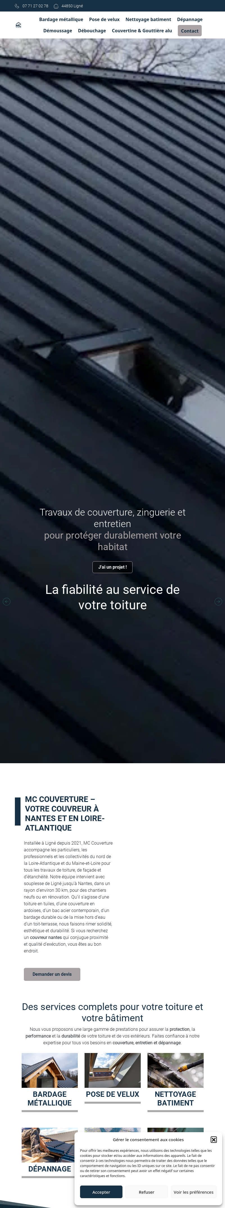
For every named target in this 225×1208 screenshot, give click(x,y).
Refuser (146, 1192)
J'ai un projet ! (112, 567)
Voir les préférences (193, 1192)
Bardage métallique (61, 19)
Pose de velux (104, 19)
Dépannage (190, 19)
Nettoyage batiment (148, 19)
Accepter (101, 1192)
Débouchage (92, 31)
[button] (214, 1139)
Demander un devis (52, 974)
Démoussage (57, 31)
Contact (189, 31)
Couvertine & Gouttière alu (142, 31)
